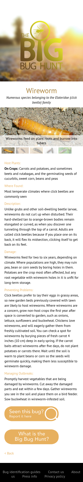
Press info (29, 476)
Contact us (56, 472)
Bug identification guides (21, 472)
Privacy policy (54, 476)
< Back (9, 453)
